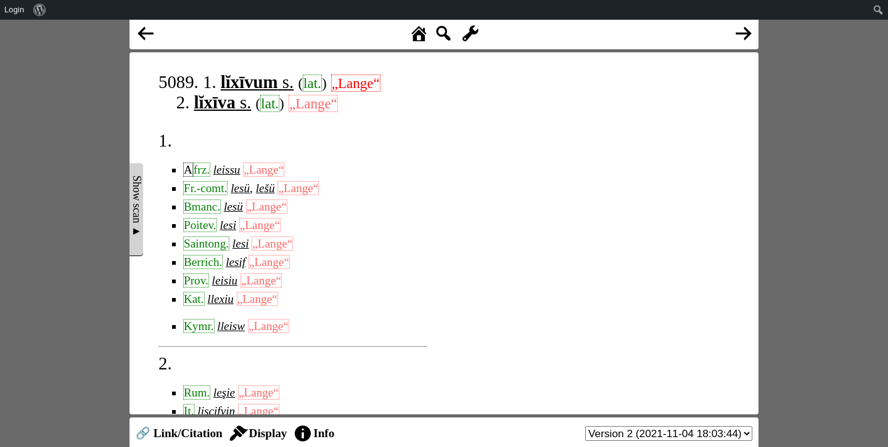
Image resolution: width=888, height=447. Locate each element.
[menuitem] (40, 10)
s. (257, 82)
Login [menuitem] (14, 9)
